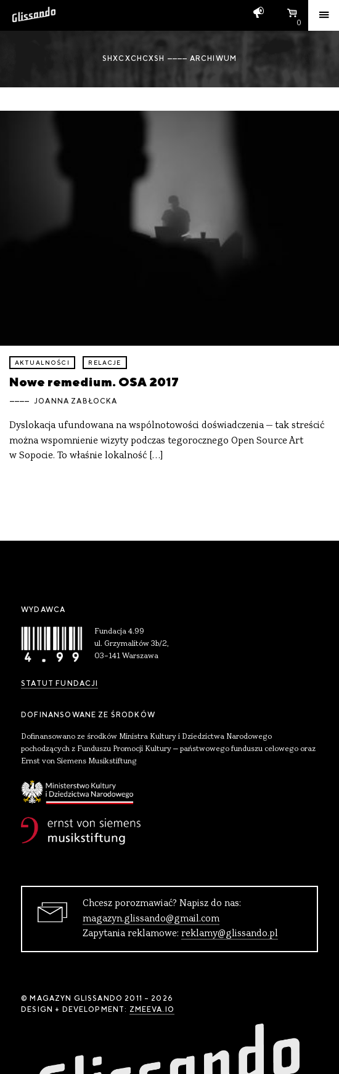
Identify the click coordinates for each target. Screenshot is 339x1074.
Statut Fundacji (59, 683)
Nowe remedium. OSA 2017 (94, 382)
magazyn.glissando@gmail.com (151, 919)
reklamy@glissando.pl (229, 934)
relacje (104, 362)
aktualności (42, 362)
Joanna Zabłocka (75, 401)
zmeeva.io (151, 1009)
